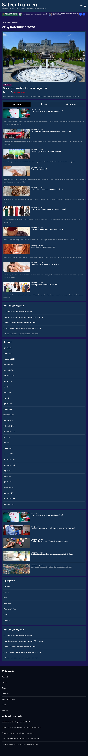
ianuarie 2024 (8, 420)
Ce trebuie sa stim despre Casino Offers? (35, 14)
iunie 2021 (7, 476)
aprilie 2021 (7, 482)
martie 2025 (7, 353)
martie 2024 (7, 409)
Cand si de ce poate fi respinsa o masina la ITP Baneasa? (65, 14)
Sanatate (6, 620)
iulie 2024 (6, 387)
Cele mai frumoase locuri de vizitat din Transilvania (21, 334)
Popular (17, 104)
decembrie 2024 (9, 359)
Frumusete (7, 603)
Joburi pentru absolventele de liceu (44, 285)
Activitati (7, 84)
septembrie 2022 (9, 465)
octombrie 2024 (8, 370)
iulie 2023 (6, 437)
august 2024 (7, 381)
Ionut (7, 92)
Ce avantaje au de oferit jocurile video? (46, 152)
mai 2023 (6, 443)
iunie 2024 (7, 392)
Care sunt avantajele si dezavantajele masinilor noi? (51, 131)
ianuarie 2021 (8, 493)
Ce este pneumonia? (39, 169)
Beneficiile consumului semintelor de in (47, 189)
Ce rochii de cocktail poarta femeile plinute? (48, 209)
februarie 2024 (8, 415)
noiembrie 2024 (8, 365)
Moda (5, 614)
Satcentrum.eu (19, 5)
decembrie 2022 (9, 459)
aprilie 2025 (7, 348)
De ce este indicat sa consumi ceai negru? (47, 229)
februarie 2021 (8, 487)
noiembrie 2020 (8, 504)
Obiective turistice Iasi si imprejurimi (25, 88)
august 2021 (7, 471)
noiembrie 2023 (8, 426)
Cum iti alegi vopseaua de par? (43, 247)
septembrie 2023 (9, 432)
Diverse (6, 592)
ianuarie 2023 (8, 454)
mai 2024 (6, 398)
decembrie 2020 (9, 499)
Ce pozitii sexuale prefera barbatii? (45, 264)
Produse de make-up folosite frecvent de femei (19, 323)
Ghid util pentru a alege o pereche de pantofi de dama (22, 328)
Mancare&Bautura (9, 609)
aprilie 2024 (7, 404)
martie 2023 (7, 448)
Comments (71, 104)
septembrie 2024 (9, 376)
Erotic (5, 598)
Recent (44, 104)
